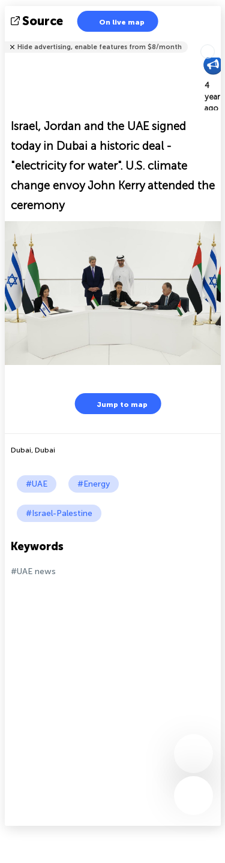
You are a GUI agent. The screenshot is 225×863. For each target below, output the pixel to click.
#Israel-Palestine (59, 513)
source (38, 21)
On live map (114, 21)
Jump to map (115, 403)
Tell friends (216, 39)
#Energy (93, 484)
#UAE (36, 484)
